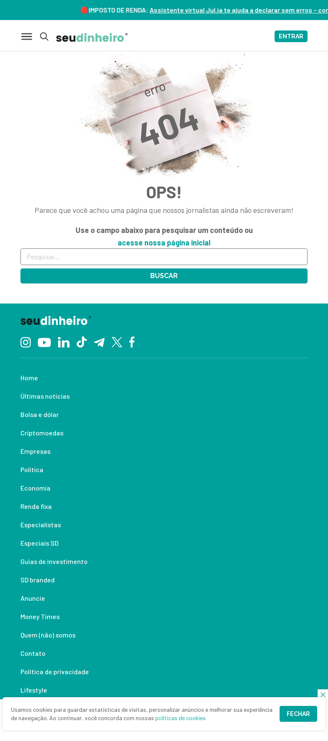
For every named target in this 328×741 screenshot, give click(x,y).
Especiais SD (39, 543)
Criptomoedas (41, 433)
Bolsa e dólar (39, 414)
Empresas (35, 451)
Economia (35, 488)
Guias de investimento (54, 561)
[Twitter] (117, 342)
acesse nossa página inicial (164, 242)
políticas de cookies (180, 717)
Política (31, 469)
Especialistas (40, 525)
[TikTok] (81, 341)
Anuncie (32, 598)
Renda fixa (36, 506)
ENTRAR (291, 36)
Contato (32, 653)
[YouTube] (44, 341)
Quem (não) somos (48, 635)
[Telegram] (99, 341)
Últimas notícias (45, 396)
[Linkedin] (64, 341)
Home (29, 378)
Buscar (164, 276)
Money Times (40, 616)
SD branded (37, 580)
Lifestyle (33, 690)
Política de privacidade (54, 671)
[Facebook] (132, 341)
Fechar (298, 714)
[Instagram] (25, 341)
